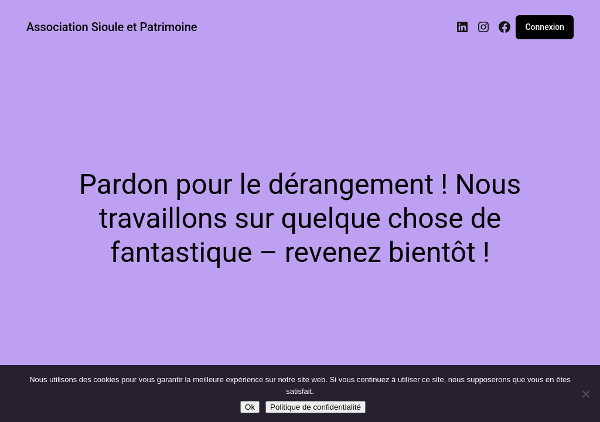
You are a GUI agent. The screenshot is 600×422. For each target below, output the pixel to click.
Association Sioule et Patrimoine (111, 27)
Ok (250, 407)
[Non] (585, 394)
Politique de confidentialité (315, 407)
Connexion (544, 27)
